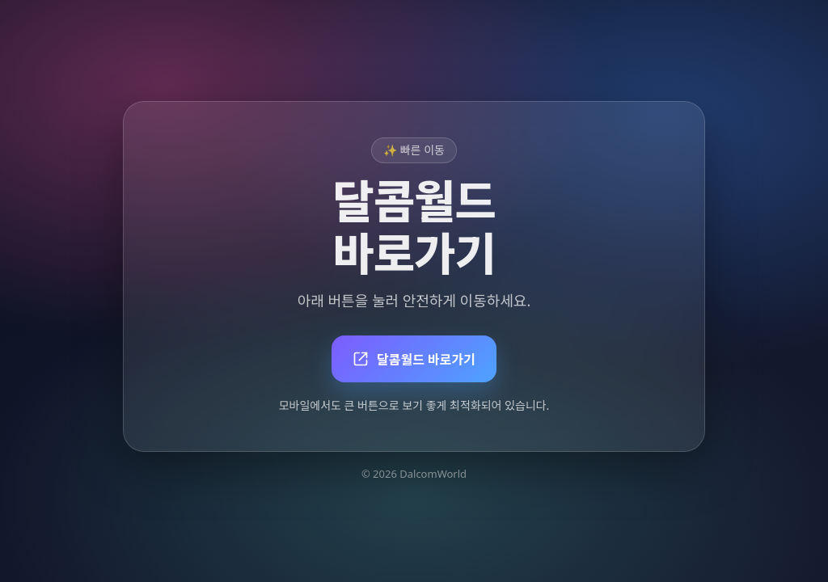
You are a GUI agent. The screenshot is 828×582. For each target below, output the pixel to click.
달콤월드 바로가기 (414, 360)
